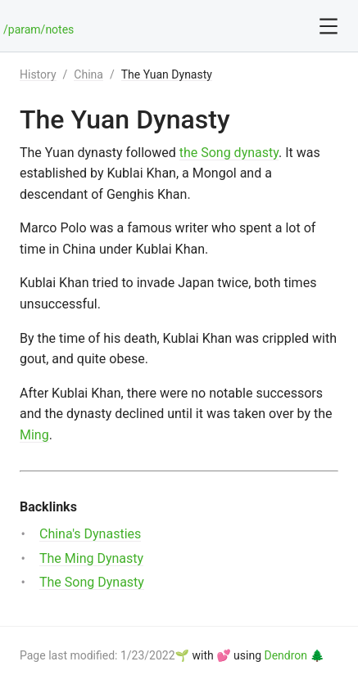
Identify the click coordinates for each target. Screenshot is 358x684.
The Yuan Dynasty (166, 74)
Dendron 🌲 (294, 655)
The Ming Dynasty (91, 558)
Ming (34, 435)
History (38, 74)
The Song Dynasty (91, 582)
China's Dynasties (90, 534)
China (88, 74)
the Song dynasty (229, 152)
